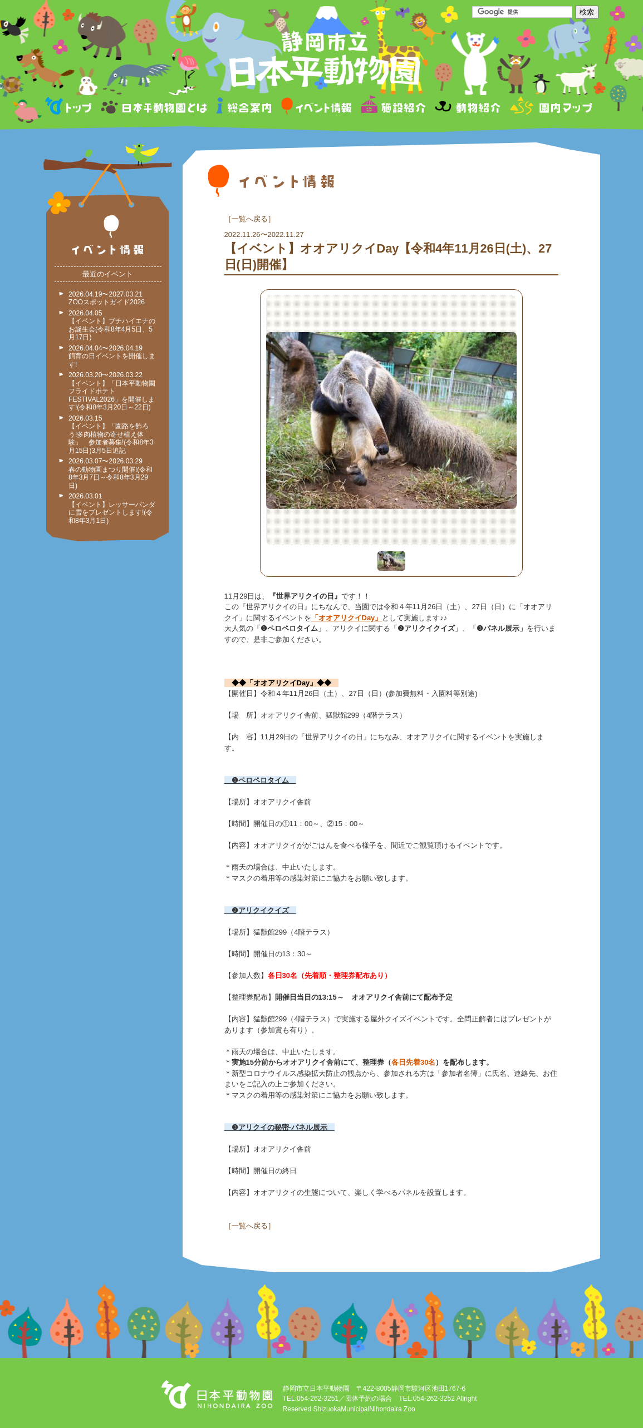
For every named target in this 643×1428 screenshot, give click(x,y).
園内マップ (550, 107)
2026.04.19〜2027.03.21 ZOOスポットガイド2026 (106, 298)
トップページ (70, 107)
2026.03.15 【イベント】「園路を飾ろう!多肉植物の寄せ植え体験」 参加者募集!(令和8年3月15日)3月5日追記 (111, 434)
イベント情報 (316, 107)
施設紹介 (393, 107)
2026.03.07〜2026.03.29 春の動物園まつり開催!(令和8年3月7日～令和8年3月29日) (110, 473)
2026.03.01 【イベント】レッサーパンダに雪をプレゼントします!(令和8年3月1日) (111, 508)
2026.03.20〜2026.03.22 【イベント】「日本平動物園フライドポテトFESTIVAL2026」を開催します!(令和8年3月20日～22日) (111, 391)
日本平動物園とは (155, 107)
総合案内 (245, 107)
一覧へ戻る (250, 219)
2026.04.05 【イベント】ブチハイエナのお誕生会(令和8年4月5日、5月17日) (111, 325)
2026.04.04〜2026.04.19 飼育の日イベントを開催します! (111, 356)
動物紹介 (467, 107)
